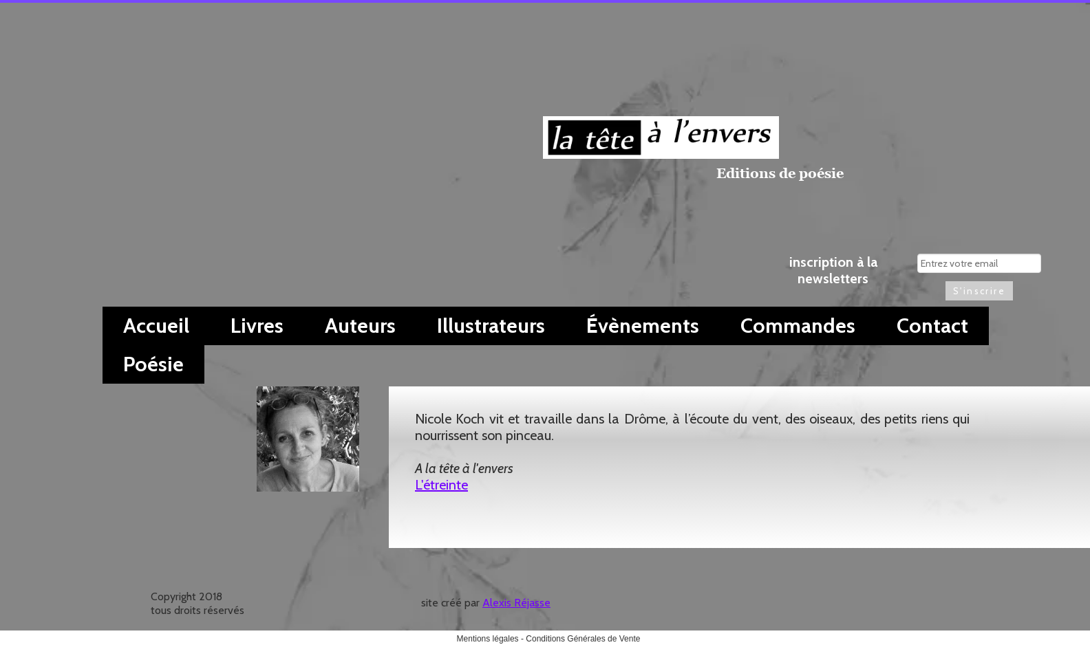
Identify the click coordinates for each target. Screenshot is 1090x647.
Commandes (797, 325)
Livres (257, 325)
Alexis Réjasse (516, 602)
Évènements (642, 325)
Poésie (153, 364)
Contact (932, 325)
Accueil (156, 325)
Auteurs (360, 325)
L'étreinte (441, 484)
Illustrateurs (491, 325)
